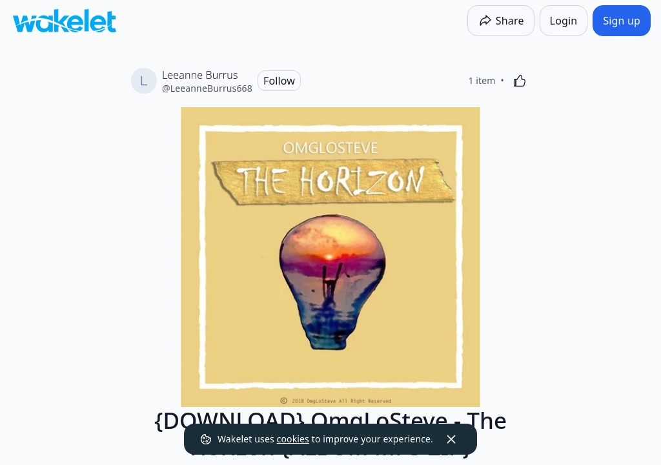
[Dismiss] (451, 439)
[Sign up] (622, 20)
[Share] (500, 20)
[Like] (519, 80)
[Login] (564, 20)
